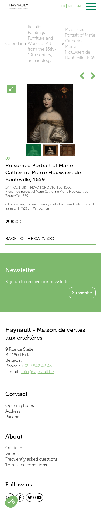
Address (12, 411)
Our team (14, 447)
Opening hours (19, 405)
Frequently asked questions (31, 459)
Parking (12, 416)
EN (78, 6)
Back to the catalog (29, 238)
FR (63, 6)
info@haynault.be (37, 371)
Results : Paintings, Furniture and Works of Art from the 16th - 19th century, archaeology (42, 43)
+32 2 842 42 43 (36, 366)
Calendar (13, 43)
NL (70, 6)
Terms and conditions (26, 464)
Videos (12, 453)
